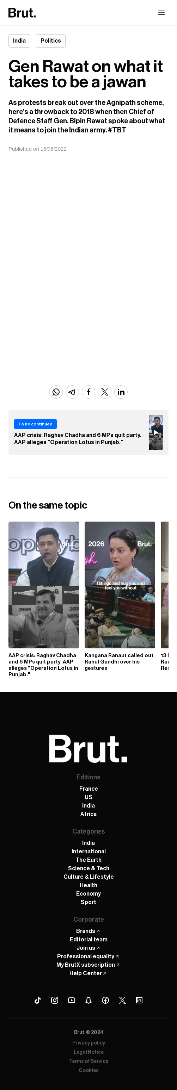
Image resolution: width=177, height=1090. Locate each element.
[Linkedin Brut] (139, 1000)
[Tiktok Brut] (38, 1000)
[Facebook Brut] (105, 1000)
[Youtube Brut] (72, 1000)
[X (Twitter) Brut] (122, 1000)
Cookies (89, 1070)
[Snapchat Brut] (88, 1000)
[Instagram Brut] (55, 1000)
